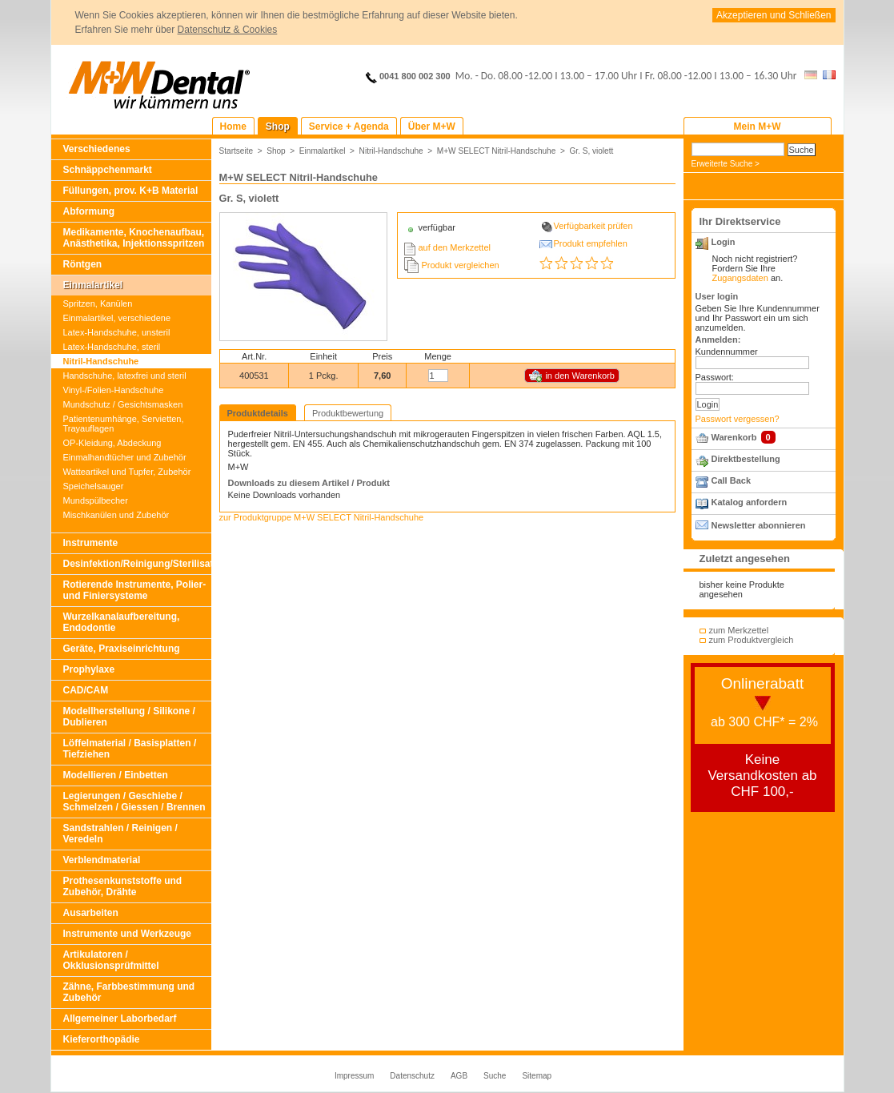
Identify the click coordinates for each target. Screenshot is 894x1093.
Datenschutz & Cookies (228, 29)
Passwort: (715, 377)
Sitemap (536, 1075)
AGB (459, 1075)
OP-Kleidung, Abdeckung (112, 443)
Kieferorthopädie (101, 1039)
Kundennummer (727, 351)
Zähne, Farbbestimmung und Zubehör (129, 992)
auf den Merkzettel (455, 247)
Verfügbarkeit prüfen (593, 226)
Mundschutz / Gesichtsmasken (123, 404)
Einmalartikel (93, 285)
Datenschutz (412, 1075)
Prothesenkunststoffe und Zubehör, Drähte (122, 886)
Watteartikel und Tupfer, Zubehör (127, 471)
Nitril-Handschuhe (101, 361)
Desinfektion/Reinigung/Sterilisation (137, 563)
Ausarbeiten (90, 912)
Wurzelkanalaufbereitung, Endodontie (121, 622)
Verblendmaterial (102, 860)
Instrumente (90, 543)
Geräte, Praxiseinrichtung (121, 648)
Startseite (236, 151)
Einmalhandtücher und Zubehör (124, 457)
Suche (494, 1075)
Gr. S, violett (591, 151)
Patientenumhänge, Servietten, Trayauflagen (123, 423)
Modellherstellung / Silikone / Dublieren (129, 716)
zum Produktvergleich (751, 640)
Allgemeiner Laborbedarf (120, 1018)
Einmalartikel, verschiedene (117, 318)
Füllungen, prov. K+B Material (130, 190)
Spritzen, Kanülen (98, 303)
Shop (276, 151)
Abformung (89, 211)
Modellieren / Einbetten (115, 775)
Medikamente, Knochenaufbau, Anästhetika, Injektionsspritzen (134, 238)
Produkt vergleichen (460, 265)
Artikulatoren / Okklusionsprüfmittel (111, 960)
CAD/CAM (86, 690)
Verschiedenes (96, 149)
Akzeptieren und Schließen (773, 15)
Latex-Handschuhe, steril (112, 347)
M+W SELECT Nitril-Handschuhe (496, 151)
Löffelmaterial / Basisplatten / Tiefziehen (130, 748)
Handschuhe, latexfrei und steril (124, 375)
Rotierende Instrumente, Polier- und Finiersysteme (134, 590)
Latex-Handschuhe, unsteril (116, 332)
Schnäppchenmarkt (107, 169)
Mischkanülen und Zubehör (116, 515)
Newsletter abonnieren (759, 525)
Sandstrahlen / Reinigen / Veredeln (120, 833)
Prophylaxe (89, 669)
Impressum (354, 1075)
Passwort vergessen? (738, 419)
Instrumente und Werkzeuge (127, 933)
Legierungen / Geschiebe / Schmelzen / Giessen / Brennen (134, 801)
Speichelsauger (93, 486)
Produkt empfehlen (590, 243)
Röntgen (82, 264)
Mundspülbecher (95, 500)
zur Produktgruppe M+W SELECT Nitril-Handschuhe (321, 517)
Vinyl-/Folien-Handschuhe (113, 390)
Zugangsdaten (740, 278)
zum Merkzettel (739, 630)
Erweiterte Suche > (726, 163)
